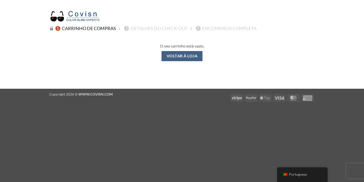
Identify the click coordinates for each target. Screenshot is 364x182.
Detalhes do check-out (156, 28)
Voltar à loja (182, 56)
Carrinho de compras (85, 28)
